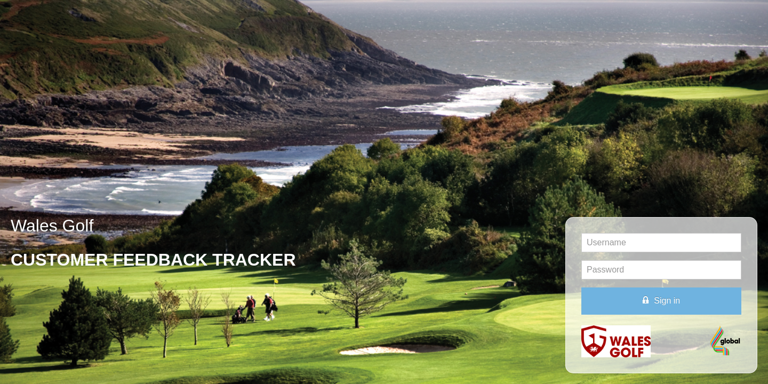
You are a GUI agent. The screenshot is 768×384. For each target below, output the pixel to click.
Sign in (661, 300)
